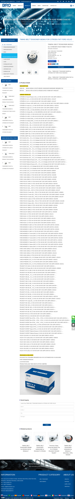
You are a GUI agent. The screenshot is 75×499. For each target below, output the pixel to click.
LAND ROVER (6, 59)
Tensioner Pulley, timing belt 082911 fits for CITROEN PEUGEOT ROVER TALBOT (54, 449)
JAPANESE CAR (6, 69)
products (27, 5)
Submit (46, 424)
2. (8, 99)
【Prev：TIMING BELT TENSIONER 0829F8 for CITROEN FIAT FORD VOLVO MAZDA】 (59, 72)
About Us (20, 5)
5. (7, 129)
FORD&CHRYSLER (7, 64)
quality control (67, 483)
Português (26, 495)
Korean (71, 495)
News (39, 5)
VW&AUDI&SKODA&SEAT (8, 47)
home (14, 5)
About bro (66, 479)
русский (4, 495)
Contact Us (53, 5)
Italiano (55, 495)
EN (72, 6)
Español (18, 495)
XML (72, 498)
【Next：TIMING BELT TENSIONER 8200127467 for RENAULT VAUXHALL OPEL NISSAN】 (60, 78)
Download (45, 5)
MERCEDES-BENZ (7, 49)
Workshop (66, 481)
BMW (4, 52)
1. (7, 88)
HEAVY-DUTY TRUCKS (8, 73)
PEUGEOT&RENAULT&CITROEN (26, 24)
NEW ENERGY (7, 76)
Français (33, 495)
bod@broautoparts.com (10, 486)
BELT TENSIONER (8, 44)
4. (8, 119)
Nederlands (63, 495)
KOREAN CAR (6, 71)
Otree (61, 498)
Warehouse (67, 486)
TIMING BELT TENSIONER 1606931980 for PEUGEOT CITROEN (40, 448)
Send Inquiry (61, 67)
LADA (4, 61)
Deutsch (41, 495)
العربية (11, 495)
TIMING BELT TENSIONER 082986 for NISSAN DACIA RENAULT (26, 448)
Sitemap (67, 498)
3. (8, 109)
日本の (48, 495)
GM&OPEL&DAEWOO (7, 66)
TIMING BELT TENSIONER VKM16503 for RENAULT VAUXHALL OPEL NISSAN (68, 450)
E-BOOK (34, 5)
